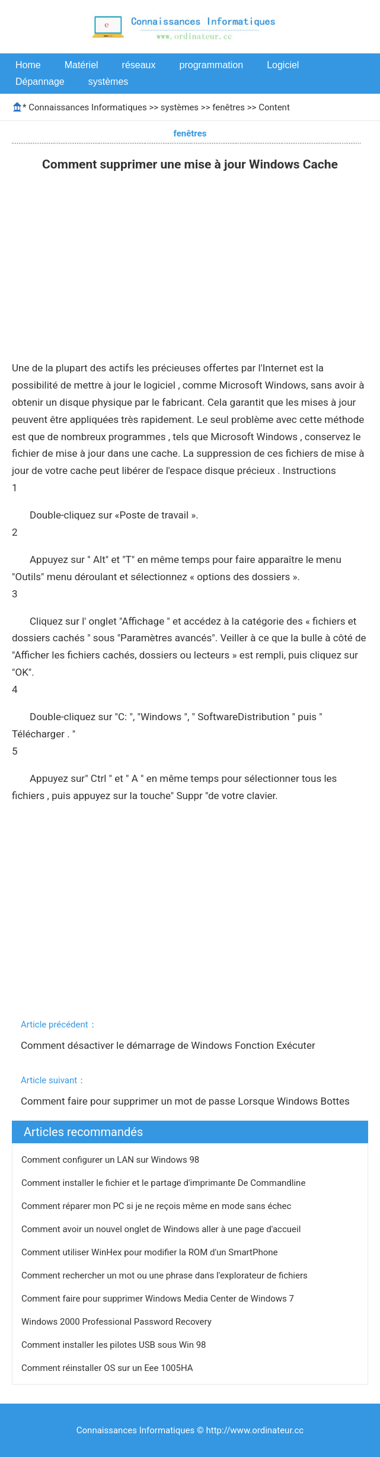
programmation (212, 65)
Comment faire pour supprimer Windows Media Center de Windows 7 (158, 1298)
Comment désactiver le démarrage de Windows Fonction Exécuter (169, 1045)
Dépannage (40, 82)
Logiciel (283, 65)
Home (28, 65)
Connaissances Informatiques (87, 107)
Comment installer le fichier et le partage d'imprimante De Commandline (164, 1183)
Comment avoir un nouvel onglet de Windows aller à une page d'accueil (162, 1229)
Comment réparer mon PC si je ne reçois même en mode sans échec (157, 1206)
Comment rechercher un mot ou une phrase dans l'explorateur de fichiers (165, 1275)
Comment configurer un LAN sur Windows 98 (111, 1159)
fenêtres (228, 107)
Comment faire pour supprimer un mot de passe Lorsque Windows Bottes (186, 1101)
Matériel (81, 65)
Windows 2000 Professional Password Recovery (117, 1321)
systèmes (108, 82)
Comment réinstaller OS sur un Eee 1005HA (108, 1368)
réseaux (139, 65)
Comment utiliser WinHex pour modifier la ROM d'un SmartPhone (150, 1252)
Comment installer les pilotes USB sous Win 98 (114, 1345)
